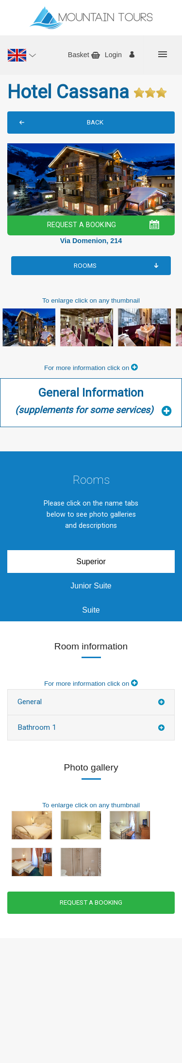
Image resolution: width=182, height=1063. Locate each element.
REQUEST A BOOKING (81, 225)
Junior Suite (91, 586)
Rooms (85, 265)
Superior (90, 561)
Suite (90, 610)
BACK (95, 122)
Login (113, 55)
